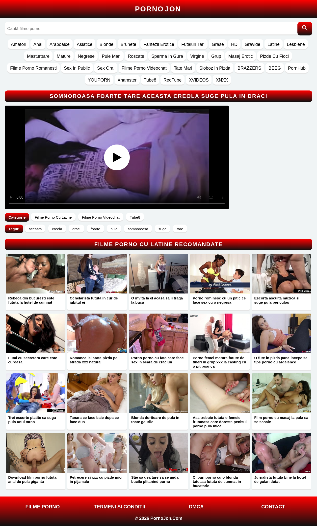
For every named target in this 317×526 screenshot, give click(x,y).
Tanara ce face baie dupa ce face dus (94, 419)
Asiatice (84, 44)
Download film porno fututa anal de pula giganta (32, 479)
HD (234, 44)
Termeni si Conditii (119, 506)
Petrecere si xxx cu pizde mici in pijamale (96, 479)
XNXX (222, 80)
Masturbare (38, 56)
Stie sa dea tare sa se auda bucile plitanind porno (155, 479)
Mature (64, 56)
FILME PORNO (42, 506)
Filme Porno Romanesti (33, 68)
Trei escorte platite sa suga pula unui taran (32, 419)
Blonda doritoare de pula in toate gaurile (155, 419)
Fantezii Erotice (158, 44)
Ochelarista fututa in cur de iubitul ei (94, 300)
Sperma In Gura (167, 56)
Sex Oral (105, 68)
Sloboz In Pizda (214, 68)
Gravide (252, 44)
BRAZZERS (249, 68)
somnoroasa (138, 229)
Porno (158, 9)
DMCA (196, 506)
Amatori (18, 44)
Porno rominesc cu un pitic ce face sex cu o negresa (219, 300)
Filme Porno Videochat (144, 68)
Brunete (128, 44)
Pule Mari (111, 56)
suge (162, 229)
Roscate (136, 56)
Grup (216, 56)
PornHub (297, 68)
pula (113, 229)
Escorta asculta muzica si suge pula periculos (276, 300)
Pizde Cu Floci (274, 56)
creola (57, 229)
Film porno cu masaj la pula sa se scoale (281, 419)
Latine (273, 44)
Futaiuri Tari (193, 44)
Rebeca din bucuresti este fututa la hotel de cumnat (31, 300)
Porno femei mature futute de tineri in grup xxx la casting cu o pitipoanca (219, 362)
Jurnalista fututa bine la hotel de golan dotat (280, 479)
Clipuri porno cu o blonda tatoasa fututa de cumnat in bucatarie (217, 481)
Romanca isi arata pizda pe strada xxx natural (94, 360)
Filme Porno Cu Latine (53, 217)
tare (180, 229)
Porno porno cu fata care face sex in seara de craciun (157, 360)
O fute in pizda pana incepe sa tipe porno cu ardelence (280, 360)
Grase (218, 44)
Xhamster (127, 80)
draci (76, 229)
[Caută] (304, 28)
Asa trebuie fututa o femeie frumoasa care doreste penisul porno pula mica (220, 421)
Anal (37, 44)
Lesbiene (296, 44)
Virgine (197, 56)
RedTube (172, 80)
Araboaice (60, 44)
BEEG (274, 68)
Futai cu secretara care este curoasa (32, 360)
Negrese (86, 56)
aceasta (35, 229)
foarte (95, 229)
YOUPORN (99, 80)
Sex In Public (77, 68)
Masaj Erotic (240, 56)
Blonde (106, 44)
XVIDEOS (199, 80)
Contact (273, 506)
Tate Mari (183, 68)
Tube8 (150, 80)
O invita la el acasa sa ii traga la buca (157, 300)
